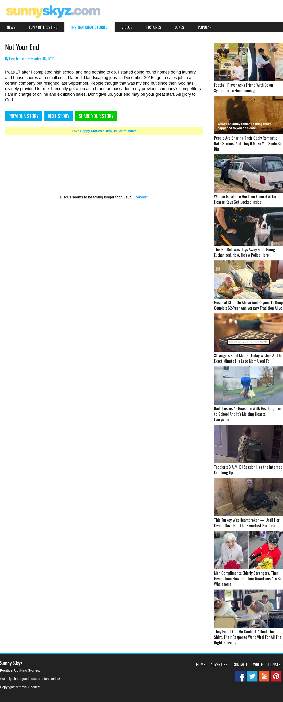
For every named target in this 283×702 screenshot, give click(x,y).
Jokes (179, 27)
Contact (240, 664)
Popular (204, 27)
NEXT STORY (58, 115)
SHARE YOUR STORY (96, 115)
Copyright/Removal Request (20, 687)
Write (258, 664)
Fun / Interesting (43, 27)
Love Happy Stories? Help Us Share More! (104, 131)
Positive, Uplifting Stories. (20, 670)
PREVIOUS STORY (24, 115)
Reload (140, 197)
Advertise (219, 664)
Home (200, 664)
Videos (127, 27)
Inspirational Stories (89, 27)
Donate (274, 664)
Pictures (153, 27)
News (11, 27)
